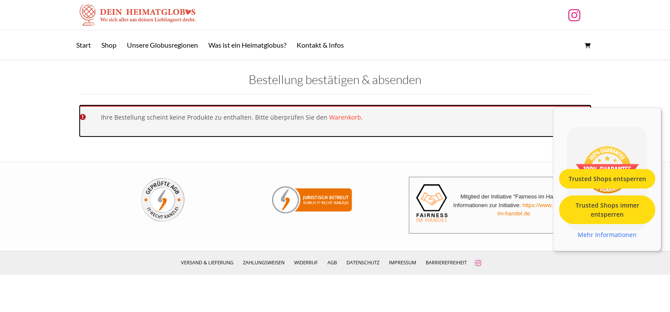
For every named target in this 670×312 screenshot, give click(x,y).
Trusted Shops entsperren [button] (607, 178)
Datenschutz (362, 262)
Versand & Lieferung (207, 262)
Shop (109, 45)
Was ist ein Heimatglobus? (247, 45)
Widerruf (306, 262)
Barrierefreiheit (446, 262)
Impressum (402, 262)
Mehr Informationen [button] (607, 234)
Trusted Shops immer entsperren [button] (607, 209)
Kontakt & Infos (320, 45)
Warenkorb (345, 117)
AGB (332, 262)
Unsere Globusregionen (162, 45)
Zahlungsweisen (264, 262)
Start (83, 45)
